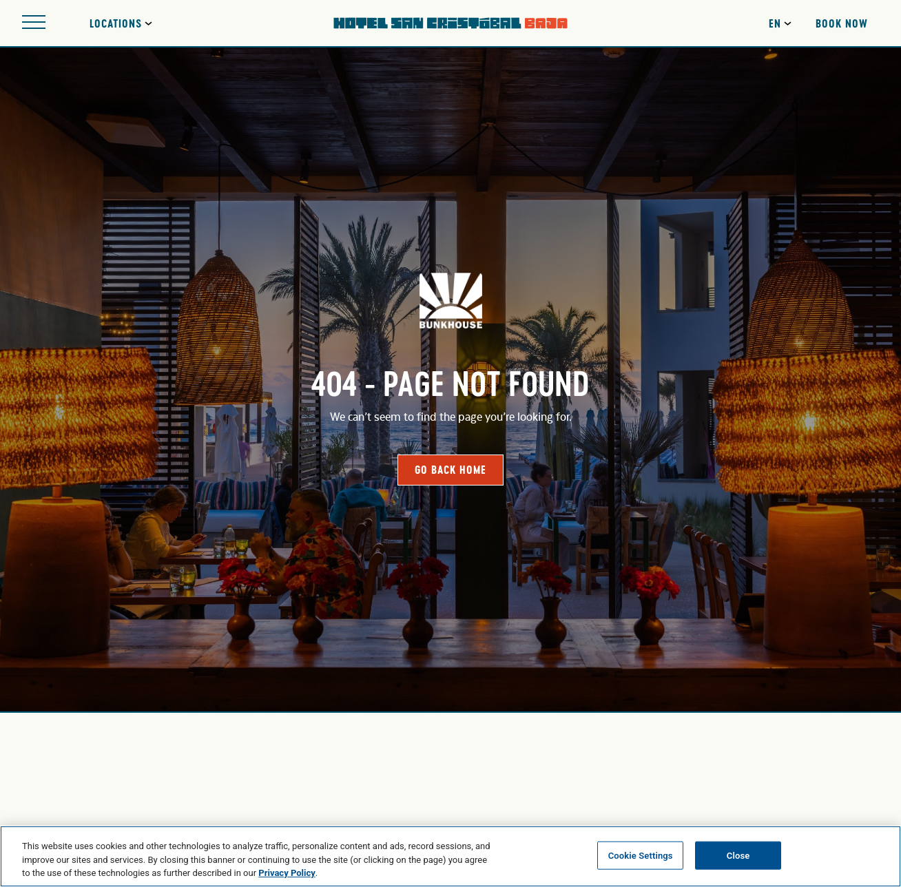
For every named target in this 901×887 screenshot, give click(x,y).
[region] (450, 856)
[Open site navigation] (34, 23)
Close (738, 855)
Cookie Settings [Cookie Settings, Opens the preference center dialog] (640, 855)
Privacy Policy (286, 873)
